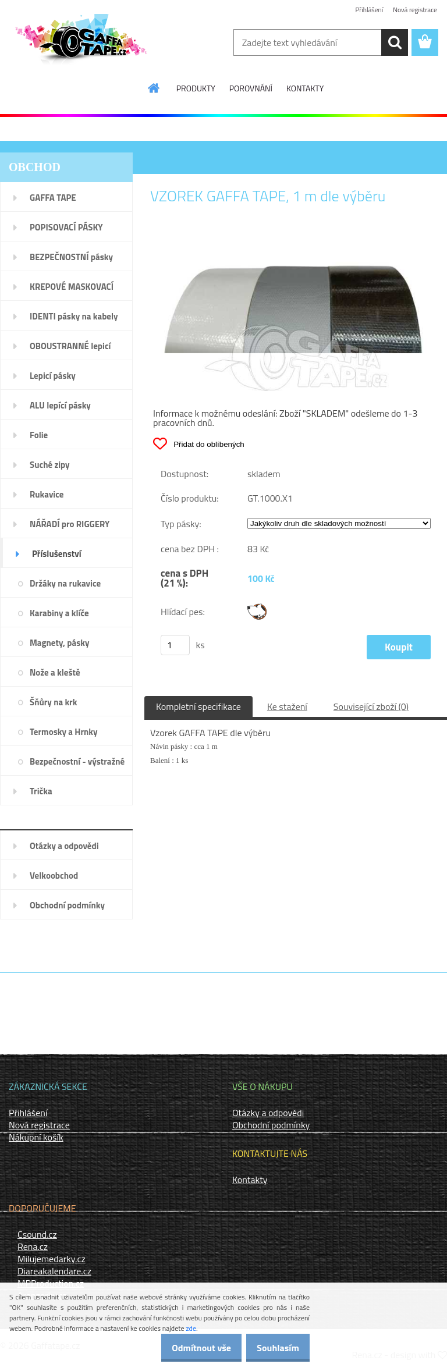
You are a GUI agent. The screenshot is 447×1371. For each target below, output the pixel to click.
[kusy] (175, 645)
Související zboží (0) (371, 706)
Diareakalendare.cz (54, 1271)
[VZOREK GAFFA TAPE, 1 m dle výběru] (295, 244)
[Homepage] (154, 87)
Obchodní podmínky (271, 1125)
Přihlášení (367, 10)
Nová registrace (414, 10)
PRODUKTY (195, 88)
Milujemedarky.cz (51, 1259)
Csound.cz (37, 1234)
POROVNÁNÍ (250, 88)
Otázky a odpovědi (268, 1113)
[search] (394, 42)
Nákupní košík (36, 1137)
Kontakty (250, 1180)
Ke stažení (287, 706)
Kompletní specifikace (198, 706)
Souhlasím (274, 1348)
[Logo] (80, 43)
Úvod (160, 167)
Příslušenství (194, 167)
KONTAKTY (305, 88)
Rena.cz (32, 1246)
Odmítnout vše (189, 1348)
